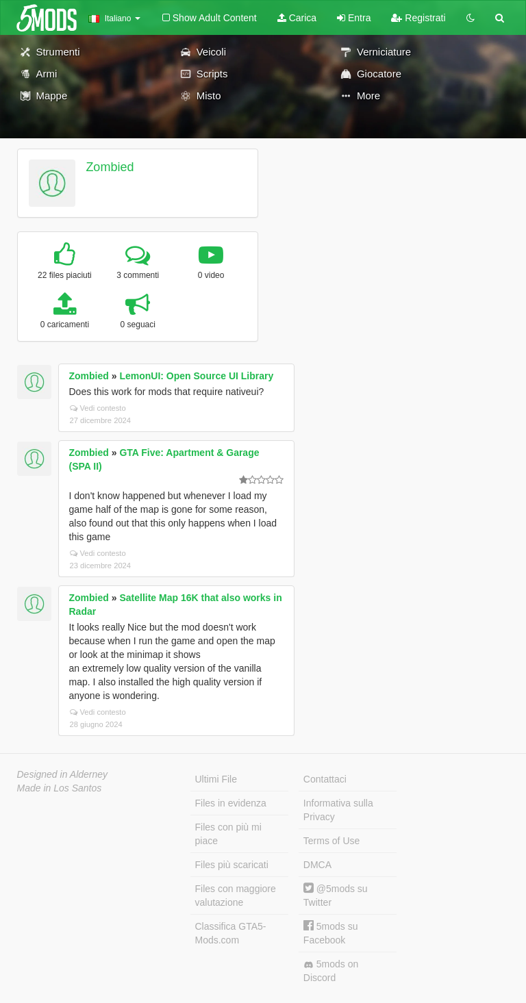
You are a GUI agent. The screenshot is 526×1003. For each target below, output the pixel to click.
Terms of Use (331, 840)
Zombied (110, 167)
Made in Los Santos (59, 788)
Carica (296, 17)
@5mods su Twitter (335, 895)
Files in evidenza (230, 803)
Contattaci (325, 779)
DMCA (317, 864)
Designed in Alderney (62, 774)
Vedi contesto (98, 408)
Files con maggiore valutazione (235, 895)
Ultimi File (216, 779)
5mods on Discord (330, 970)
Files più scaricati (231, 864)
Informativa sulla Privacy (338, 810)
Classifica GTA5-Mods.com (230, 933)
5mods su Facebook (330, 932)
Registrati (418, 17)
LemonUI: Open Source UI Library (196, 375)
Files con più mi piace (228, 834)
